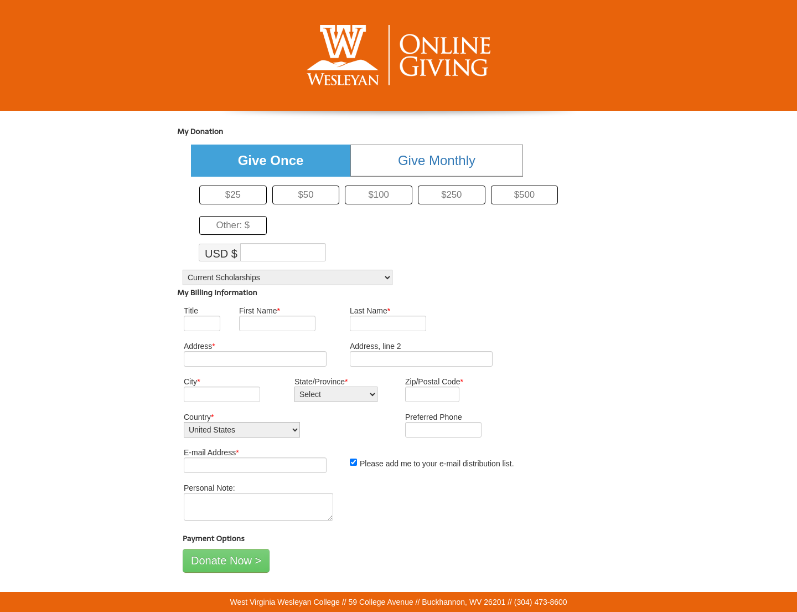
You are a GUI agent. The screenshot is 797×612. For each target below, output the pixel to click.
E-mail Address (211, 452)
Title (191, 310)
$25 (233, 194)
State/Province (321, 381)
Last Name (370, 310)
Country (199, 417)
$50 (305, 194)
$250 (451, 194)
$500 (524, 194)
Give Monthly (436, 160)
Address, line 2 (375, 346)
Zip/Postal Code (434, 381)
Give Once (271, 160)
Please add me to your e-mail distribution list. (432, 463)
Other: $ (233, 225)
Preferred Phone (433, 417)
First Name (259, 310)
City (192, 381)
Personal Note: (209, 488)
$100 (378, 194)
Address (199, 346)
